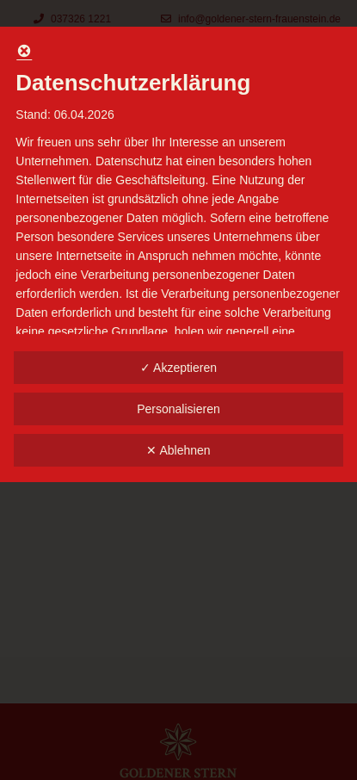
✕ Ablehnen (178, 450)
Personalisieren (178, 409)
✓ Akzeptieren (178, 368)
